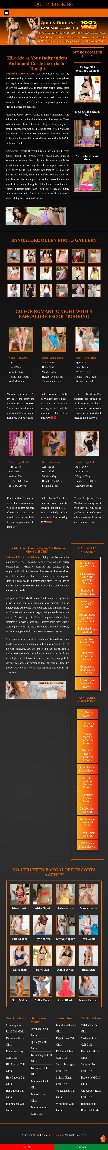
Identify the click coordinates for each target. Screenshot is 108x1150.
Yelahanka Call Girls (89, 1028)
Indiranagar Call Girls (15, 1107)
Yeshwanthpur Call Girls (89, 1041)
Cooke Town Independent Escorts (87, 683)
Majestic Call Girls (38, 1097)
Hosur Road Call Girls (90, 1054)
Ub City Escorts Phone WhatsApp (87, 565)
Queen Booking (53, 4)
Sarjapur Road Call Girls (89, 1067)
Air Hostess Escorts (87, 714)
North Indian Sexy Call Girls (87, 822)
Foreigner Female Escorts (87, 798)
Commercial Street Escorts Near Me (87, 669)
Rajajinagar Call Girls (65, 1041)
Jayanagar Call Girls (39, 1032)
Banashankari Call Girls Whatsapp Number (87, 578)
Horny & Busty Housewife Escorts (87, 755)
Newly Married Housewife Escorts (87, 738)
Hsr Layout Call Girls (15, 1094)
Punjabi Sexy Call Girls (87, 810)
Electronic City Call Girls (14, 1054)
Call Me (27, 1147)
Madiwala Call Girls (39, 1084)
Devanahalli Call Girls (15, 1041)
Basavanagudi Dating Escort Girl (87, 604)
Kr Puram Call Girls (39, 1071)
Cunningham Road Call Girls (15, 1028)
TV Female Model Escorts (87, 845)
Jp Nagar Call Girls (39, 1045)
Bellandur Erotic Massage (87, 630)
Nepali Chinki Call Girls (87, 834)
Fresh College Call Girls (87, 724)
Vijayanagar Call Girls (65, 1094)
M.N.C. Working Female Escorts (87, 782)
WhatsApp (81, 1147)
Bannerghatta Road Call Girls (90, 1107)
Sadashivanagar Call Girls (65, 1067)
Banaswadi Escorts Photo (87, 592)
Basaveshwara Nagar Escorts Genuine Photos (87, 618)
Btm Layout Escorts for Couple (87, 656)
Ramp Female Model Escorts (87, 769)
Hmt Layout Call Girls (15, 1080)
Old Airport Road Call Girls (91, 1094)
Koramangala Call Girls (41, 1058)
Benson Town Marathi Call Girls (87, 642)
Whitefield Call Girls (65, 1107)
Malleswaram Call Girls (39, 1110)
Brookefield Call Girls (90, 1080)
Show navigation (6, 12)
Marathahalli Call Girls (66, 1028)
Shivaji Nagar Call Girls (64, 1080)
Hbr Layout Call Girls (15, 1067)
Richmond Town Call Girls (65, 1054)
